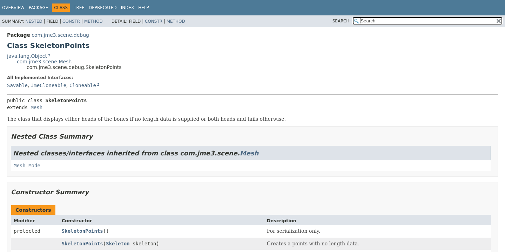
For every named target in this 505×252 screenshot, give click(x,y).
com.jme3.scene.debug (60, 35)
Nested (33, 21)
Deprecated (103, 7)
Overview (13, 7)
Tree (79, 7)
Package (38, 7)
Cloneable (82, 85)
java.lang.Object (27, 56)
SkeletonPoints (82, 231)
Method (93, 21)
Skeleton (117, 243)
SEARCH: (341, 21)
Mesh (36, 107)
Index (127, 7)
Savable (17, 85)
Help (143, 7)
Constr (71, 21)
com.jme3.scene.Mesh (44, 61)
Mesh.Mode (27, 165)
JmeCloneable (48, 85)
